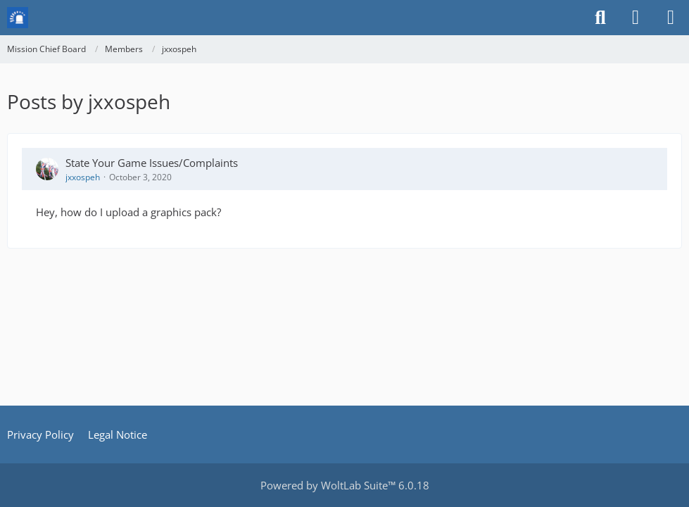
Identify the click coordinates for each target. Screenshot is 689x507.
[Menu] (671, 18)
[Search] (600, 18)
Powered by (344, 485)
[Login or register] (635, 17)
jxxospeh (82, 177)
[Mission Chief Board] (17, 18)
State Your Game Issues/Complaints (151, 163)
